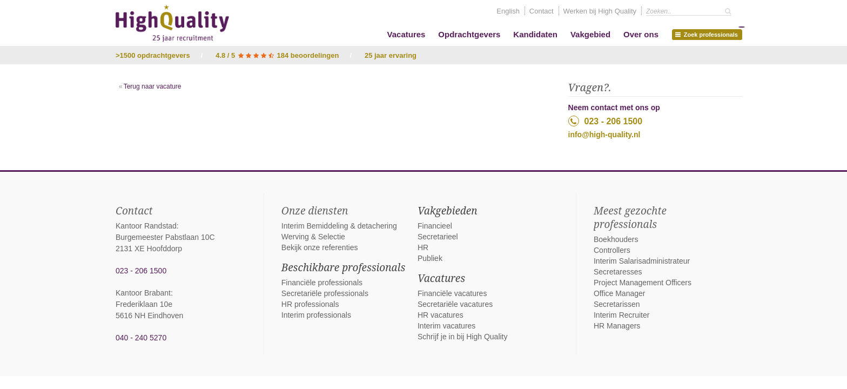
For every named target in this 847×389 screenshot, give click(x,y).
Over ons (640, 34)
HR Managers (617, 325)
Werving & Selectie (313, 236)
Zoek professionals (708, 33)
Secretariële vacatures (455, 304)
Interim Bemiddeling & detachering (339, 226)
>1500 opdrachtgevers (153, 55)
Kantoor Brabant (143, 293)
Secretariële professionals (324, 293)
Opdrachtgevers (469, 34)
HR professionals (310, 304)
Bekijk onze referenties (319, 247)
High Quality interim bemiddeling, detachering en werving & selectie (172, 23)
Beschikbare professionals (343, 267)
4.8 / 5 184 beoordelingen (277, 55)
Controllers (612, 250)
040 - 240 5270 (141, 337)
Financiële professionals (321, 282)
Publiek (430, 258)
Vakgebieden (448, 211)
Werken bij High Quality (600, 11)
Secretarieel (438, 236)
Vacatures (406, 34)
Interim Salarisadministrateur (642, 261)
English (508, 11)
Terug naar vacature (153, 86)
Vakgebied (590, 34)
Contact (541, 11)
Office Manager (619, 293)
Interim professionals (316, 315)
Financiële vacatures (452, 293)
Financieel (435, 226)
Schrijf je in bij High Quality (463, 336)
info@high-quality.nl (604, 134)
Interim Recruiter (621, 315)
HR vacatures (440, 315)
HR (423, 247)
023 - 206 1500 (605, 121)
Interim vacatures (446, 325)
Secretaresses (618, 271)
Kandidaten (535, 34)
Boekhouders (616, 239)
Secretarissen (617, 304)
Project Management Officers (642, 282)
